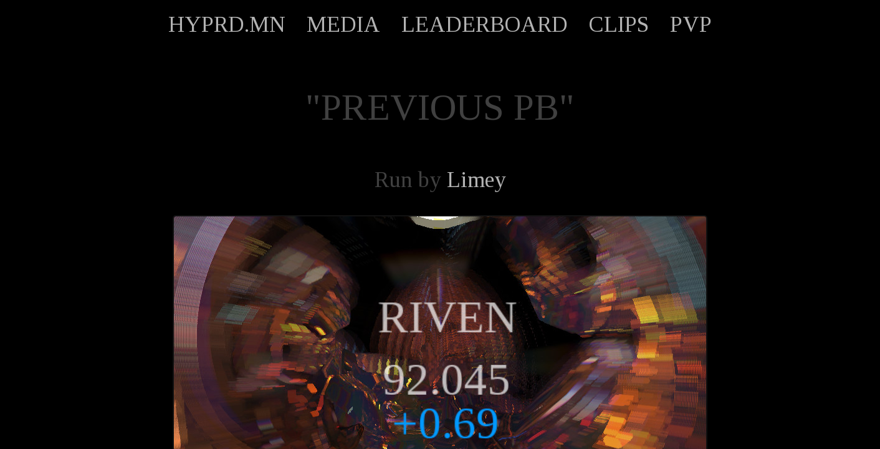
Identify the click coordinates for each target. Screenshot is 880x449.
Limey (476, 179)
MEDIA (343, 24)
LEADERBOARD (484, 24)
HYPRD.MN (226, 24)
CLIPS (619, 24)
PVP (691, 24)
